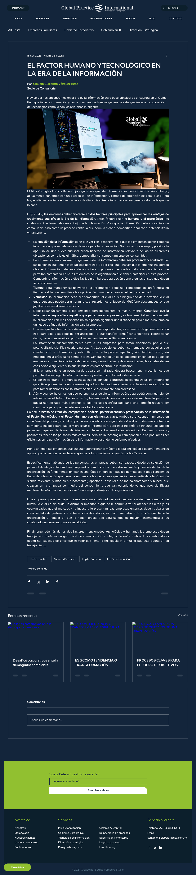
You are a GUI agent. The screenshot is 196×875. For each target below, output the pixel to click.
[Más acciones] (166, 55)
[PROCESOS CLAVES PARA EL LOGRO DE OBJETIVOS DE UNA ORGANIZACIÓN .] (160, 637)
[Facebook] (149, 848)
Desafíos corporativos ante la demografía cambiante (35, 662)
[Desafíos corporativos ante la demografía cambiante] (36, 637)
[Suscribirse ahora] (98, 790)
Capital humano (91, 559)
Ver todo (183, 614)
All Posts (14, 30)
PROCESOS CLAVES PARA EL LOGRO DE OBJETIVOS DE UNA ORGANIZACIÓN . (158, 662)
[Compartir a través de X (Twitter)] (38, 582)
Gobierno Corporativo (79, 30)
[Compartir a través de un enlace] (57, 582)
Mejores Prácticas (64, 559)
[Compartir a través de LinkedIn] (48, 582)
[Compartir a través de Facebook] (29, 582)
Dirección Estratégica (143, 30)
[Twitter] (155, 848)
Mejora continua (37, 568)
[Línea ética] (17, 867)
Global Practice (38, 559)
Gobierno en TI (111, 30)
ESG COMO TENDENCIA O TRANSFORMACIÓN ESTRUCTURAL (96, 662)
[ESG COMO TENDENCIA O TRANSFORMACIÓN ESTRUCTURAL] (98, 637)
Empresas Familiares (42, 30)
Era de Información (118, 559)
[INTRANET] (18, 8)
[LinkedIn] (160, 848)
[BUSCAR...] (174, 8)
